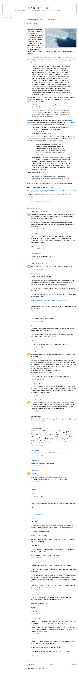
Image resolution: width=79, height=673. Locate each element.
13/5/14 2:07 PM (37, 395)
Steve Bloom (35, 400)
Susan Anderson (36, 352)
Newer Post (30, 664)
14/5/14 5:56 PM (37, 634)
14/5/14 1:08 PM (37, 590)
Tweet (29, 23)
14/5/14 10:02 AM (37, 514)
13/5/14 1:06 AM (37, 269)
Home (52, 664)
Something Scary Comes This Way (41, 19)
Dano (32, 501)
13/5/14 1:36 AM (37, 311)
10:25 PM (47, 201)
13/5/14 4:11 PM (37, 423)
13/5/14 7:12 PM (37, 455)
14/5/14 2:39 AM (37, 482)
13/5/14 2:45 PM (37, 411)
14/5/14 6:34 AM (37, 496)
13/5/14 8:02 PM (37, 466)
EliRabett (34, 450)
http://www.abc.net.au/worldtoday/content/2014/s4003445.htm (49, 300)
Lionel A (33, 519)
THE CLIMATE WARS (38, 211)
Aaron (33, 563)
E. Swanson (34, 428)
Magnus (33, 470)
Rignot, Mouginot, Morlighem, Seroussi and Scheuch (42, 57)
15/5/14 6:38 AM (37, 656)
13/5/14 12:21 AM (37, 259)
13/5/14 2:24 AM (37, 347)
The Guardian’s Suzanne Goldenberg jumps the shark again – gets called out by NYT (51, 191)
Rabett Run (39, 7)
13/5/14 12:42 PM (37, 379)
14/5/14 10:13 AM (37, 558)
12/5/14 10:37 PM (37, 228)
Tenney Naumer (35, 326)
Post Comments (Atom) (41, 668)
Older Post (73, 664)
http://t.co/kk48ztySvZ (38, 131)
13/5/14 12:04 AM (37, 249)
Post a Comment (31, 661)
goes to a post (36, 136)
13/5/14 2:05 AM (37, 321)
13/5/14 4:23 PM (37, 445)
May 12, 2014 (52, 133)
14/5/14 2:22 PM (37, 614)
